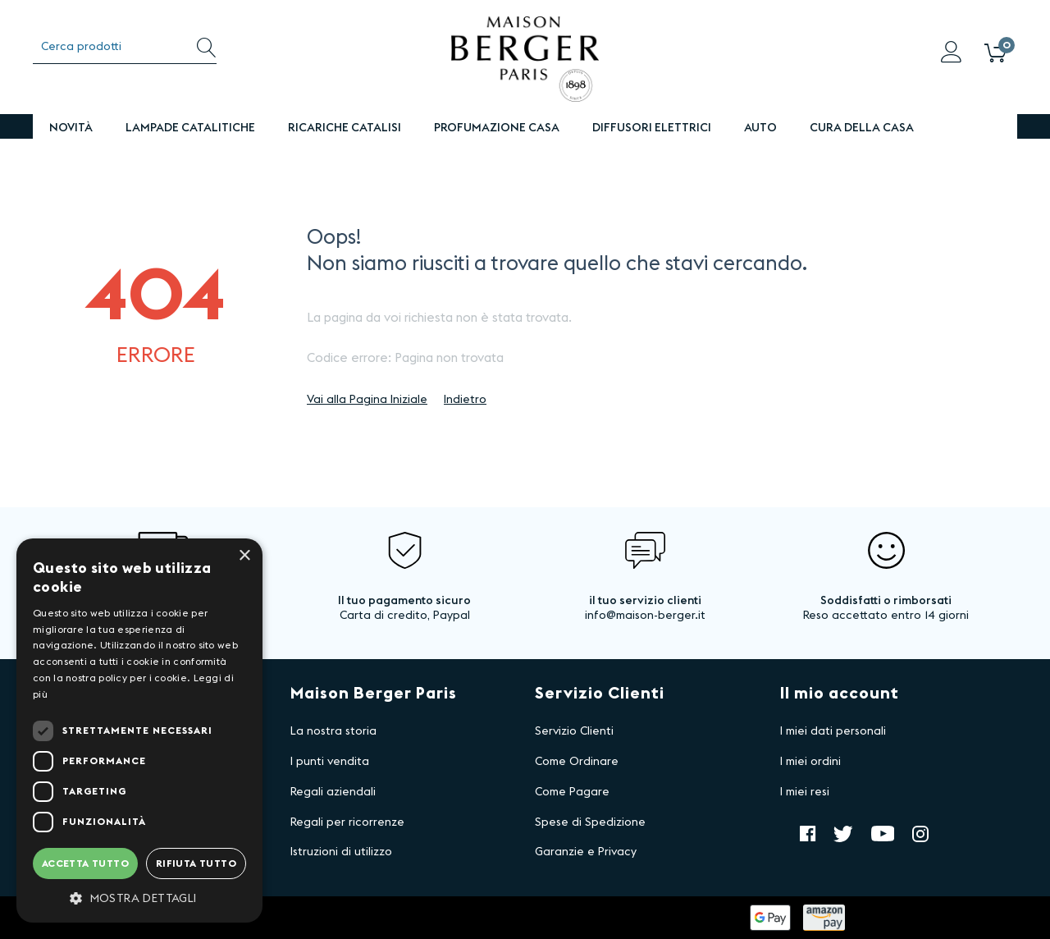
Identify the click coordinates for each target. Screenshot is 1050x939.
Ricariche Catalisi (344, 128)
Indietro (465, 399)
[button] (139, 898)
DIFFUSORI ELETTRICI (651, 128)
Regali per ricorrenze (347, 822)
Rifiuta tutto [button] (196, 863)
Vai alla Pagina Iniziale (367, 399)
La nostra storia (333, 731)
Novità (71, 128)
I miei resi (804, 792)
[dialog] (139, 730)
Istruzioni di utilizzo (341, 852)
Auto (760, 128)
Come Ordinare (577, 761)
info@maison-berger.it (645, 615)
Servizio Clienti (574, 731)
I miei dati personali (833, 731)
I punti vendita (329, 761)
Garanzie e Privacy (586, 852)
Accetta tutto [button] (85, 863)
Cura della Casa (862, 128)
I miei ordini (810, 761)
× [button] (244, 556)
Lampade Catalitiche (190, 128)
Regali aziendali (333, 792)
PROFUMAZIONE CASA (496, 128)
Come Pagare (572, 792)
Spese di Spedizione (590, 822)
